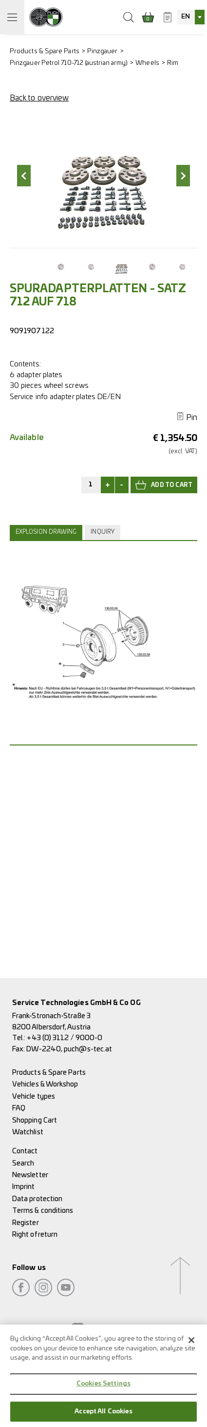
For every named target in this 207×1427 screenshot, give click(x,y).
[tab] (47, 532)
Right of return (34, 1234)
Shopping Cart (34, 1120)
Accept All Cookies (103, 1416)
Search (23, 1163)
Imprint (23, 1186)
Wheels (147, 63)
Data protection (37, 1199)
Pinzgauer (102, 51)
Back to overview (39, 98)
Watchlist (27, 1132)
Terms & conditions (42, 1210)
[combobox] (191, 17)
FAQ (18, 1108)
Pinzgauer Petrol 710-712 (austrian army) (69, 63)
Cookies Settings (103, 1388)
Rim (172, 63)
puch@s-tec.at (88, 1049)
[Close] (191, 1344)
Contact (25, 1151)
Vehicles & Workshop (45, 1084)
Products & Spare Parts (44, 51)
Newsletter (30, 1175)
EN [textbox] (185, 17)
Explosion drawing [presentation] (46, 532)
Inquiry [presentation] (102, 532)
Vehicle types (33, 1096)
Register (25, 1222)
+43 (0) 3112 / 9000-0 (64, 1038)
